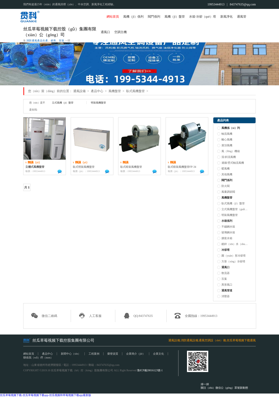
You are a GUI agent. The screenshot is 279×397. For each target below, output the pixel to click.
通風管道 (224, 290)
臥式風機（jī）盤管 (231, 203)
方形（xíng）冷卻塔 (231, 261)
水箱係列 (224, 220)
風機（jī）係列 (133, 16)
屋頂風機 (224, 145)
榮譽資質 (112, 353)
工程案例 (94, 353)
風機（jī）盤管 (174, 16)
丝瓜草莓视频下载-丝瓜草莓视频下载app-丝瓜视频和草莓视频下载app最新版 (45, 395)
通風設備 (79, 91)
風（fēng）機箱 (228, 151)
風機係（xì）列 (228, 128)
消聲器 (223, 296)
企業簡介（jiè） (135, 353)
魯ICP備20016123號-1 (150, 370)
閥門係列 (154, 16)
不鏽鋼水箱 (226, 226)
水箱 (192, 16)
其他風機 (224, 174)
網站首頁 (113, 16)
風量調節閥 (226, 191)
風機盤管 (114, 91)
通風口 (105, 32)
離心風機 (224, 139)
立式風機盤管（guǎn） (232, 209)
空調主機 (120, 32)
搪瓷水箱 (224, 238)
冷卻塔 (223, 250)
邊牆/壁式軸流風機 (230, 162)
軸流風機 (224, 133)
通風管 (241, 16)
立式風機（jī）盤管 (62, 102)
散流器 (223, 273)
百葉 (222, 279)
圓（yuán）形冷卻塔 (231, 255)
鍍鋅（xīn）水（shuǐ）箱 (232, 244)
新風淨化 (226, 16)
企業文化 (158, 353)
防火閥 (223, 186)
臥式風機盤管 (135, 91)
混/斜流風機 (226, 157)
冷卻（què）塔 (206, 16)
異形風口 (224, 284)
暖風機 (223, 168)
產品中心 (97, 91)
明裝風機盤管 (98, 102)
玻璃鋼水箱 (226, 232)
